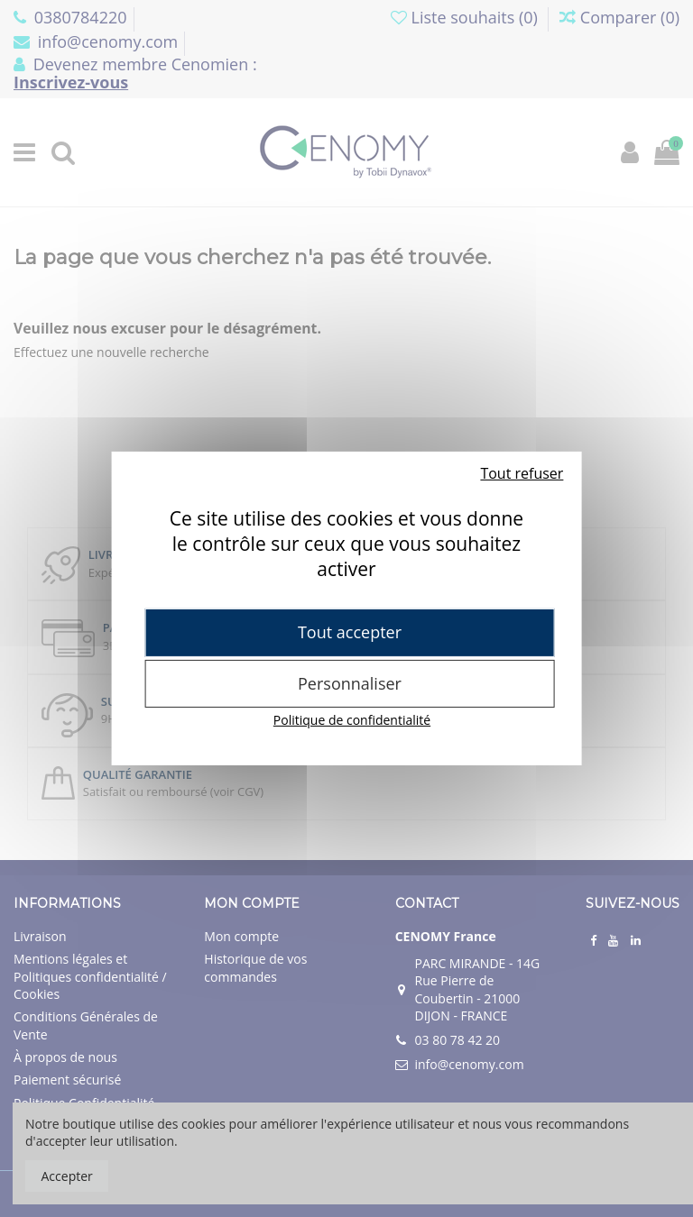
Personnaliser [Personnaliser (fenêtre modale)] (350, 683)
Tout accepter (350, 632)
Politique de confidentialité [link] (351, 719)
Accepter (67, 1176)
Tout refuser (521, 473)
